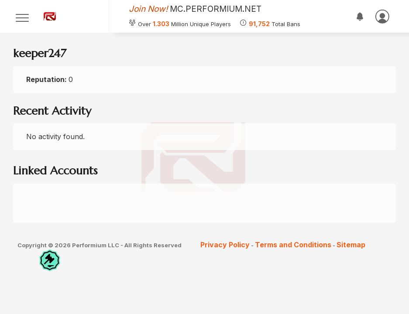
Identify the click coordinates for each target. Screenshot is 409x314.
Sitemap (351, 244)
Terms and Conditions (293, 244)
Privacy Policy (225, 244)
